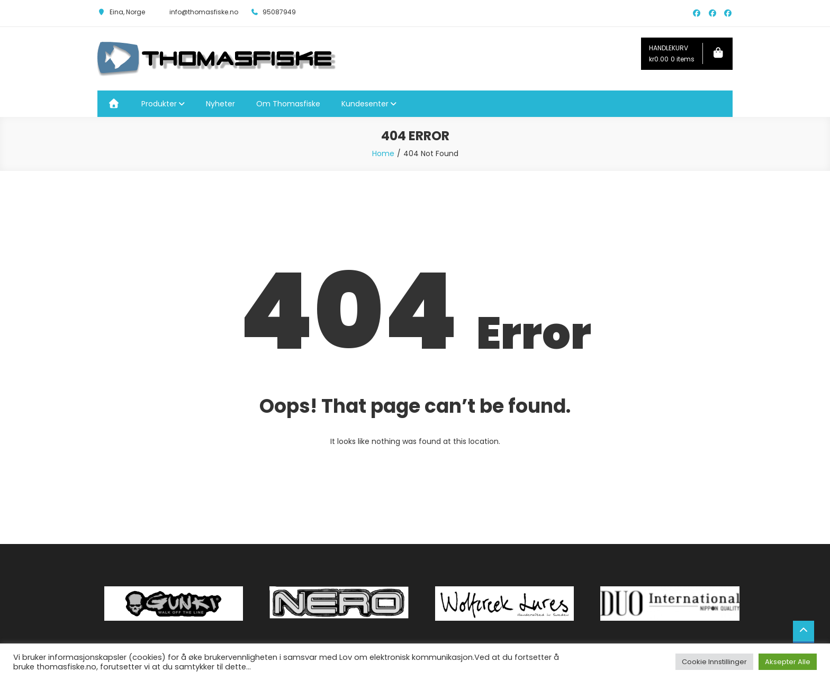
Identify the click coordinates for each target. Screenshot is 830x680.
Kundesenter (365, 103)
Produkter (159, 103)
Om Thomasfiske (288, 103)
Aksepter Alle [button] (787, 662)
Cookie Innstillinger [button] (714, 662)
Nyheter (220, 103)
